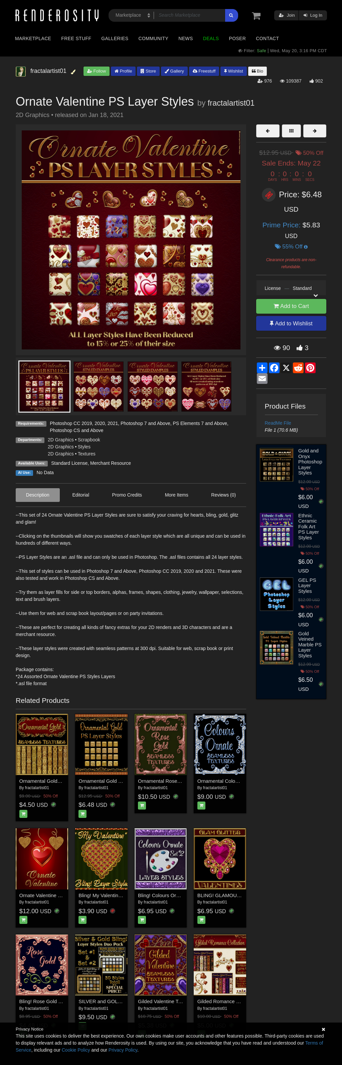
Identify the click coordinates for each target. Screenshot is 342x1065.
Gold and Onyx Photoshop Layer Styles (310, 461)
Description (37, 495)
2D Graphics (61, 439)
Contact (267, 38)
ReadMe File (278, 423)
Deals (211, 38)
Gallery (174, 71)
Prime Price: (283, 225)
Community (154, 38)
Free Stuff (76, 38)
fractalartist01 (231, 103)
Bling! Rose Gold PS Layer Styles (56, 1001)
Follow (96, 71)
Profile (123, 71)
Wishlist (233, 71)
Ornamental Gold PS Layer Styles (116, 781)
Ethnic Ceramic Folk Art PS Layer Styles (308, 526)
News (185, 38)
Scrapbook (89, 439)
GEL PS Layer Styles (307, 585)
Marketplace (33, 38)
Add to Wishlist (291, 323)
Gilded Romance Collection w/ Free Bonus (244, 1001)
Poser (237, 38)
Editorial (80, 495)
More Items (176, 495)
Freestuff (204, 71)
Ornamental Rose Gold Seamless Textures (185, 781)
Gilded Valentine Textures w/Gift (173, 1001)
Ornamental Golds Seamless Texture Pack (66, 781)
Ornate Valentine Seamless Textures (59, 895)
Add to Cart (291, 306)
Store (148, 71)
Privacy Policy (123, 1050)
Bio (257, 71)
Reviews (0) (223, 495)
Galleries (114, 38)
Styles (84, 446)
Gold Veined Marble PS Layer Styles (310, 644)
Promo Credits (127, 495)
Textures (87, 453)
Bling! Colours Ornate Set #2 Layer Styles (184, 895)
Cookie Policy (76, 1050)
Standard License (69, 463)
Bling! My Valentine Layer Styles (114, 895)
